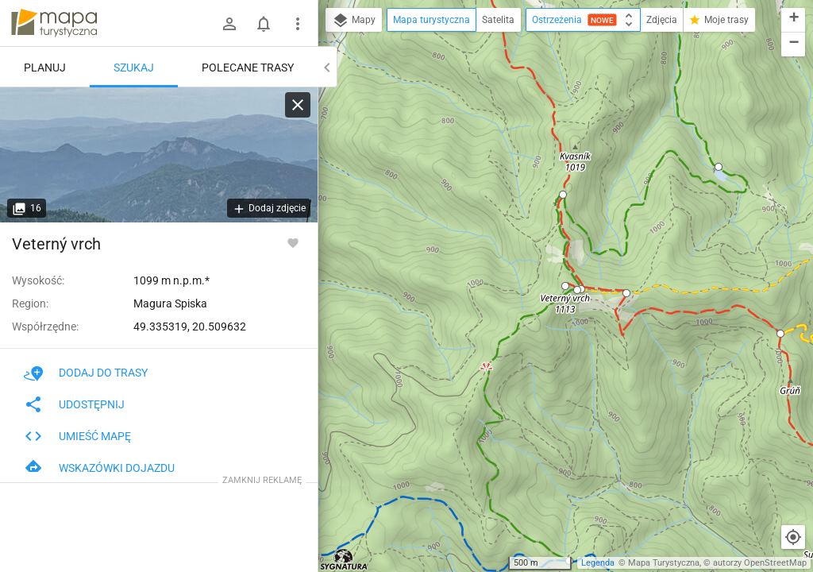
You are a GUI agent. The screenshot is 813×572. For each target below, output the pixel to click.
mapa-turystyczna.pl (54, 23)
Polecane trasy (248, 67)
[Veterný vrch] (159, 154)
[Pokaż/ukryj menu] (297, 24)
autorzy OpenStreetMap (760, 563)
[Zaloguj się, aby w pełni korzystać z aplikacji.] (293, 242)
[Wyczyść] (297, 105)
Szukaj (134, 67)
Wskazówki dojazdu (99, 467)
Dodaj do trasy (86, 372)
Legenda (598, 563)
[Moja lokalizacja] (793, 537)
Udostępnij (74, 404)
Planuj (45, 67)
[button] (563, 195)
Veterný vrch (56, 243)
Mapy (354, 20)
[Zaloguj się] (229, 24)
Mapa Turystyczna (663, 563)
